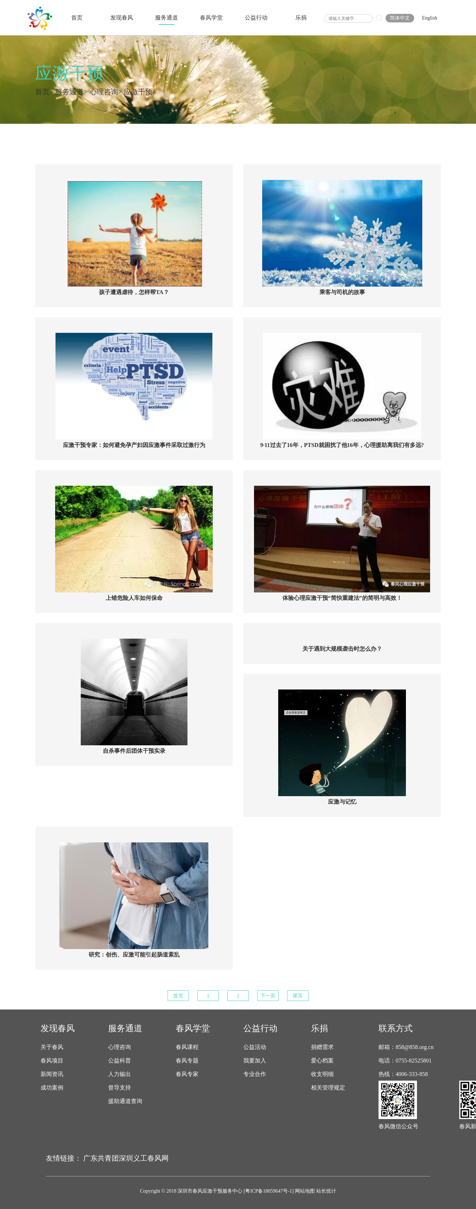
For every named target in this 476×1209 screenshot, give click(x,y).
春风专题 (187, 1061)
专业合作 (254, 1074)
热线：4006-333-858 (403, 1074)
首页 (77, 18)
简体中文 (400, 18)
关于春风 (52, 1047)
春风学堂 (211, 18)
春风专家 (187, 1074)
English (429, 18)
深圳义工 (133, 1158)
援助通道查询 (125, 1101)
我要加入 (254, 1061)
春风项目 (52, 1061)
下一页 (267, 995)
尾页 (298, 995)
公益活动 (254, 1047)
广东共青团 (101, 1158)
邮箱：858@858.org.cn (406, 1047)
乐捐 (301, 18)
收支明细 (322, 1074)
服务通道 (166, 18)
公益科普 (119, 1061)
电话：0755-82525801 (405, 1061)
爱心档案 (322, 1061)
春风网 (158, 1158)
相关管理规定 (328, 1088)
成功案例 (52, 1088)
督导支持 (119, 1088)
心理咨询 (104, 92)
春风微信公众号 (398, 1126)
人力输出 (119, 1074)
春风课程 (187, 1047)
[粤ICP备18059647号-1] (269, 1191)
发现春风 (121, 18)
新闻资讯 (52, 1074)
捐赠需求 (322, 1047)
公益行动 (256, 18)
